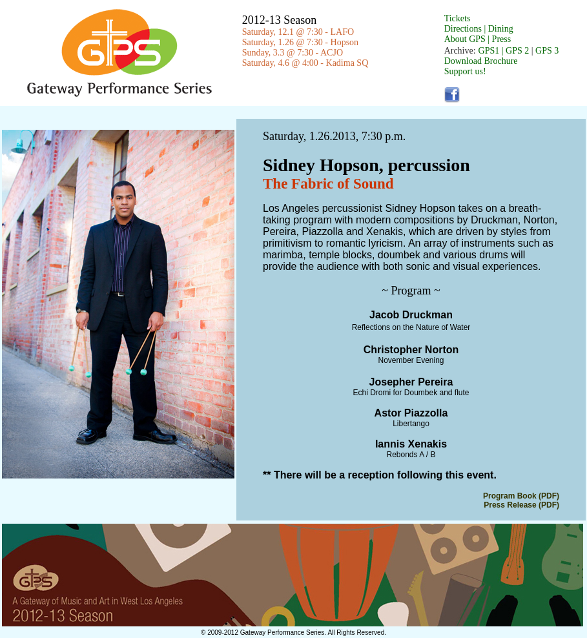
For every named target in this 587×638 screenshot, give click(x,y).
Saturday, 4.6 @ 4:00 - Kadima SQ (305, 63)
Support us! (465, 71)
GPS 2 (518, 51)
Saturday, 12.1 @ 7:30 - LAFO (298, 32)
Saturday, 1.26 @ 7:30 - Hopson (300, 42)
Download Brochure (481, 61)
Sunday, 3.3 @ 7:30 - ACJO (292, 52)
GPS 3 (547, 51)
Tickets (457, 18)
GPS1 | (491, 51)
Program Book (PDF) (521, 495)
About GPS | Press (477, 39)
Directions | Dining (478, 29)
